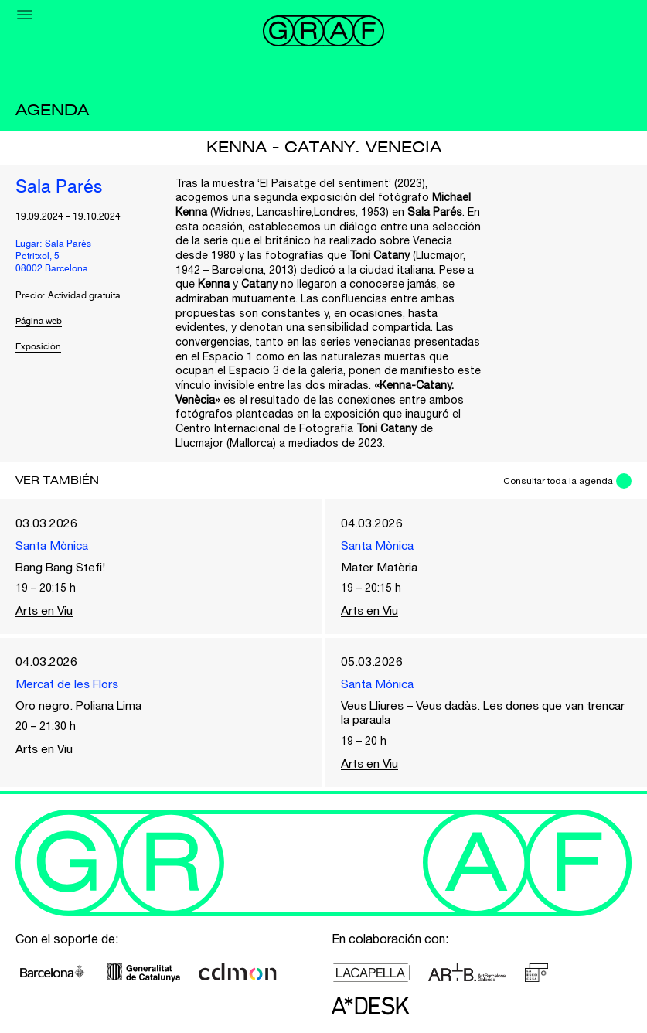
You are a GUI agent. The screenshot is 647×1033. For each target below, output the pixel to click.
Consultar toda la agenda (556, 481)
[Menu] (24, 14)
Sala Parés (59, 188)
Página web (40, 322)
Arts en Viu (44, 612)
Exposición (38, 348)
